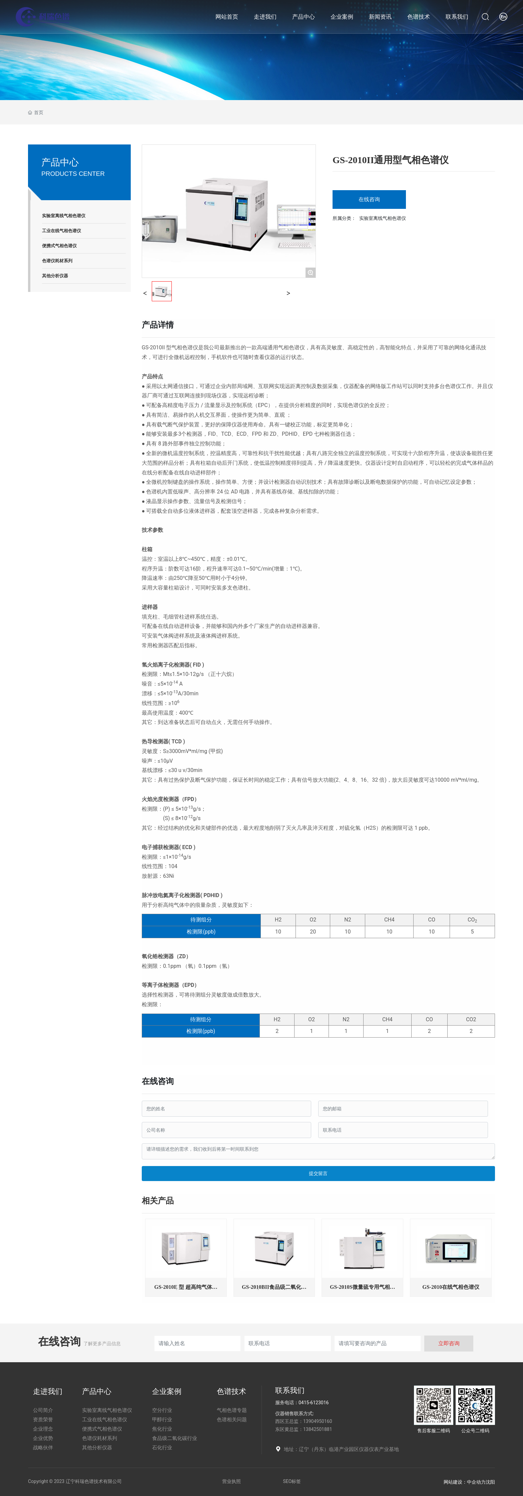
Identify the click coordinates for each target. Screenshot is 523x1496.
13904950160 (317, 1421)
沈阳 (490, 1482)
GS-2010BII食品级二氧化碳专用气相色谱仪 (274, 1289)
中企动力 (476, 1482)
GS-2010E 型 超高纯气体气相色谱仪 (185, 1289)
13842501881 (317, 1429)
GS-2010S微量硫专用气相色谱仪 (362, 1289)
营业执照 (231, 1481)
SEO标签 (292, 1481)
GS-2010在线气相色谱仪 (450, 1287)
